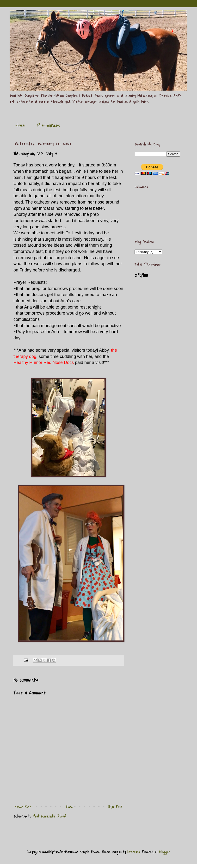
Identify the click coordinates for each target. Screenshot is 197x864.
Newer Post (23, 807)
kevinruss (133, 852)
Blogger (164, 852)
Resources (49, 125)
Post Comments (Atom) (49, 816)
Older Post (115, 807)
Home (20, 125)
